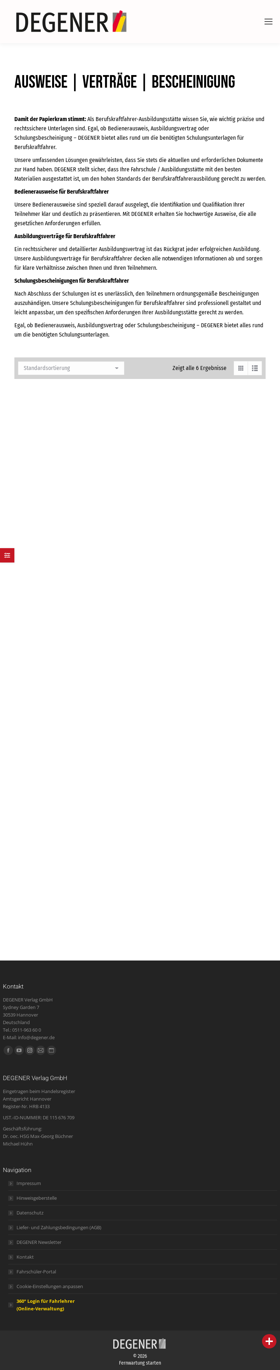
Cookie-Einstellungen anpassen (50, 1286)
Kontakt (25, 1257)
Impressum (29, 1183)
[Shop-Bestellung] (71, 368)
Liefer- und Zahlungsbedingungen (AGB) (59, 1227)
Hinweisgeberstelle (37, 1198)
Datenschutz (30, 1212)
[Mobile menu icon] (268, 21)
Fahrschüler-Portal (36, 1271)
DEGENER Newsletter (39, 1242)
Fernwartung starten (140, 1363)
